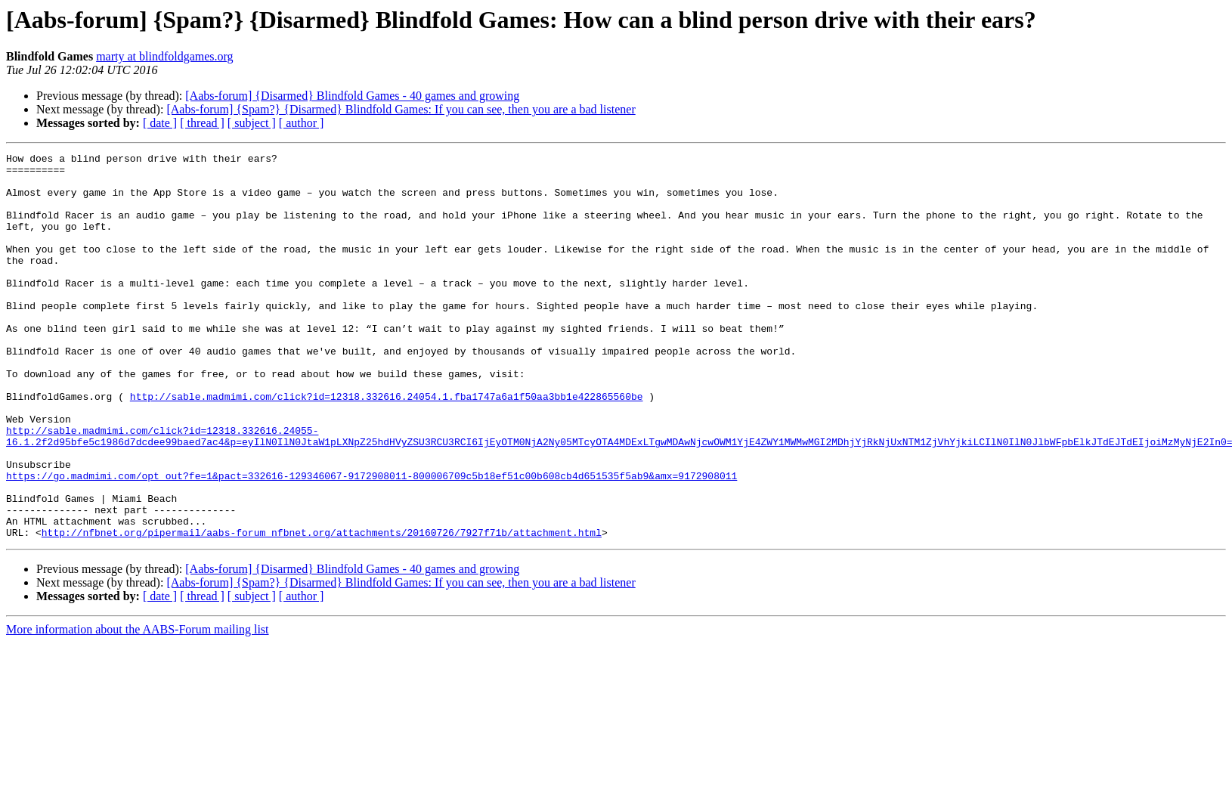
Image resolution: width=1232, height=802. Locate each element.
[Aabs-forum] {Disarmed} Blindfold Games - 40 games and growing (352, 95)
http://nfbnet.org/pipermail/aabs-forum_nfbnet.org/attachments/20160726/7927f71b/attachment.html (322, 609)
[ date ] (160, 122)
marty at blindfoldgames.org (164, 56)
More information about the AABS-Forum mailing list (137, 706)
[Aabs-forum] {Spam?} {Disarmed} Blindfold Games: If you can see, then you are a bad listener (400, 109)
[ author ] (301, 122)
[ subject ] (252, 122)
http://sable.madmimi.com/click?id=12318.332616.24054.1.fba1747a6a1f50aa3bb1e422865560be (386, 446)
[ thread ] (202, 122)
